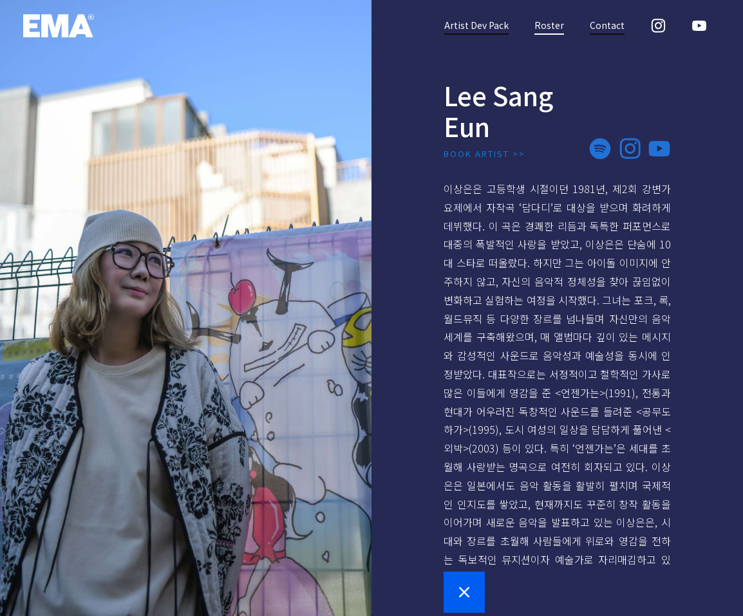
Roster (549, 25)
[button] (464, 592)
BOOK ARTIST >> (484, 153)
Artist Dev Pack (476, 25)
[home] (58, 25)
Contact (607, 25)
